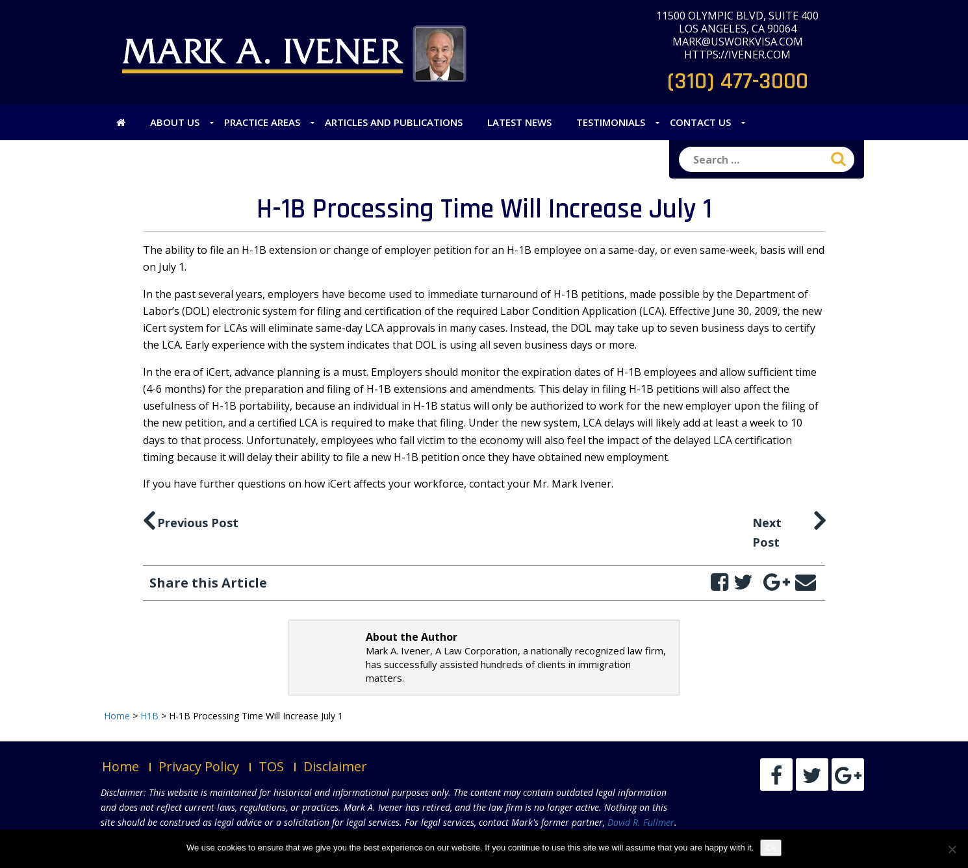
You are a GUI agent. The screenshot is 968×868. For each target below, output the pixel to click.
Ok (770, 847)
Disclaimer (335, 766)
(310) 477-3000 (737, 81)
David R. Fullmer (640, 822)
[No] (951, 849)
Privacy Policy (199, 766)
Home (120, 766)
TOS (271, 766)
